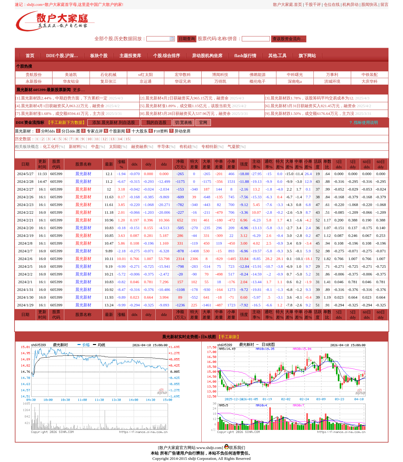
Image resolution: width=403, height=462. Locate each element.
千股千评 (313, 4)
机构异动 (350, 4)
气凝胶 (237, 146)
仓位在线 (332, 4)
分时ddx (45, 131)
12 (105, 138)
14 (120, 138)
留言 (384, 4)
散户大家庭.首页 (287, 4)
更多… (79, 89)
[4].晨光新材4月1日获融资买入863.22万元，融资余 (59, 105)
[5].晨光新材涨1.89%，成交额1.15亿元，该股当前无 (185, 105)
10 (89, 138)
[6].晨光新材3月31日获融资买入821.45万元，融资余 (310, 105)
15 (128, 138)
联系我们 (234, 447)
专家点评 (92, 131)
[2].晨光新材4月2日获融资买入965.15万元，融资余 (184, 98)
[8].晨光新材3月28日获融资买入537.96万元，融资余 (185, 113)
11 (97, 138)
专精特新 (212, 146)
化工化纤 (54, 146)
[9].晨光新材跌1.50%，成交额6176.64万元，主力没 (309, 113)
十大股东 (136, 131)
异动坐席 (180, 131)
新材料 (78, 146)
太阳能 (118, 146)
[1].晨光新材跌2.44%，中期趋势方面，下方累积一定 (61, 98)
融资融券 (142, 146)
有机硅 (188, 146)
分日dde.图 (69, 131)
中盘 (98, 146)
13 (112, 138)
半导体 (166, 146)
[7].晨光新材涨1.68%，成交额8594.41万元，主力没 (60, 113)
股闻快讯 (369, 4)
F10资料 (158, 131)
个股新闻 (114, 131)
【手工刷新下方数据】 (66, 122)
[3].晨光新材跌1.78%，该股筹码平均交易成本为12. (309, 98)
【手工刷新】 (229, 336)
